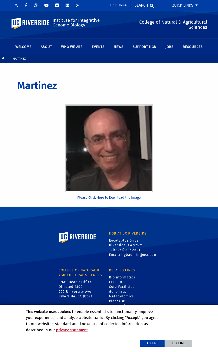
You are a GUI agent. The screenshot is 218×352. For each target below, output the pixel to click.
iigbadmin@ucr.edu (138, 255)
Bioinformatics (122, 277)
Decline (178, 343)
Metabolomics (121, 296)
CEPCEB (115, 282)
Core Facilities (122, 287)
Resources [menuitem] (193, 47)
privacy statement (72, 330)
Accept (152, 343)
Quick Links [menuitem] (182, 5)
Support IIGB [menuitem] (144, 47)
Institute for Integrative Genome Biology (76, 23)
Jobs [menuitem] (169, 47)
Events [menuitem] (98, 47)
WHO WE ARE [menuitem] (72, 47)
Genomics (117, 292)
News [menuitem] (118, 47)
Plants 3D (117, 301)
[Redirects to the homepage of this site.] (3, 59)
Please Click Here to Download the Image (109, 198)
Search (141, 5)
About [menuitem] (46, 47)
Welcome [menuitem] (23, 47)
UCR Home (118, 5)
